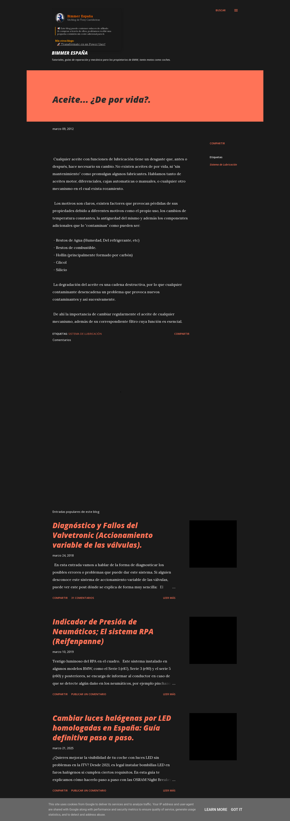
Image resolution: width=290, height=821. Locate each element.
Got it (236, 809)
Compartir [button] (217, 143)
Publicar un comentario (88, 694)
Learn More (216, 809)
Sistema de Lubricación (223, 164)
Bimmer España (70, 53)
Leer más (169, 598)
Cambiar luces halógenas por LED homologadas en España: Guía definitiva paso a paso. (112, 728)
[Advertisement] (115, 464)
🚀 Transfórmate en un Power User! (81, 44)
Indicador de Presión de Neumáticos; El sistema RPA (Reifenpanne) (103, 631)
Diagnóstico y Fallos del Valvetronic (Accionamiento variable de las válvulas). (103, 535)
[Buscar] (221, 10)
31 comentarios (82, 598)
